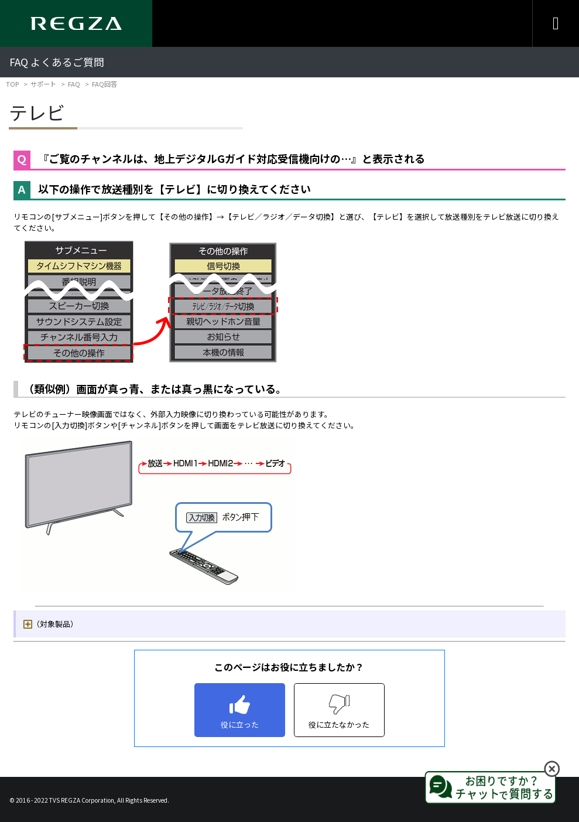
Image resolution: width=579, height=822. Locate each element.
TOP (12, 83)
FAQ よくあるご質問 (56, 61)
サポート (43, 83)
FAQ (74, 83)
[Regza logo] (76, 23)
